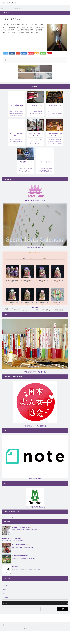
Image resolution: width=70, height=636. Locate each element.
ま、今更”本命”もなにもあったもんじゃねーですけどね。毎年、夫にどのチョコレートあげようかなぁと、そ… (35, 119)
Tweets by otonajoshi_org (8, 521)
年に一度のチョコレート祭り (54, 109)
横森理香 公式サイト (33, 632)
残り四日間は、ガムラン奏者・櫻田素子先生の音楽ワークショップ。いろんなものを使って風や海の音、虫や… (55, 147)
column (8, 60)
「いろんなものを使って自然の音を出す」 (54, 139)
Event (4, 598)
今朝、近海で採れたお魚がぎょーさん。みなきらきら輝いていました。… (16, 146)
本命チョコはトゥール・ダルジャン (35, 110)
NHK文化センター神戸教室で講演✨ (22, 532)
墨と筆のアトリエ (17, 571)
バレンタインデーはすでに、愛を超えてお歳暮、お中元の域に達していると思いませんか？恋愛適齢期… (55, 119)
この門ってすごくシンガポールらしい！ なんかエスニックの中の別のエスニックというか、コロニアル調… (35, 147)
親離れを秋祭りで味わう (26, 166)
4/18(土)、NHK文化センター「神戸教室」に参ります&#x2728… (26, 534)
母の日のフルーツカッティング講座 (11, 543)
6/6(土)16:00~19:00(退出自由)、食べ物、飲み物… (23, 562)
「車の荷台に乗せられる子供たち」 (16, 110)
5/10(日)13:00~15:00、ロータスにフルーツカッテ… (13, 545)
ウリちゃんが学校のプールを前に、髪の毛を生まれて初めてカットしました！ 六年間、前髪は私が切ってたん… (45, 175)
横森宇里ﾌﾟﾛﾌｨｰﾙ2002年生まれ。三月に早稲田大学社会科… (25, 551)
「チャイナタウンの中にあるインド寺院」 (35, 139)
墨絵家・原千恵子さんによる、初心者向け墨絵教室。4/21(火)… (26, 573)
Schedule (5, 602)
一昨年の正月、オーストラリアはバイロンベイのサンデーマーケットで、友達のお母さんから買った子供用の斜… (26, 175)
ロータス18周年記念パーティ (20, 560)
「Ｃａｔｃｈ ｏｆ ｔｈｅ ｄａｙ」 (16, 139)
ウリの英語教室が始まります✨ (20, 549)
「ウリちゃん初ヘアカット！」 (45, 167)
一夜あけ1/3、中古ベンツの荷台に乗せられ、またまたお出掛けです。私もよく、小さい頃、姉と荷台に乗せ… (16, 119)
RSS (3, 629)
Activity (5, 589)
